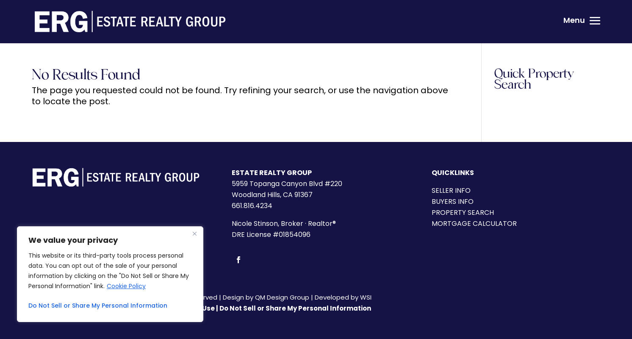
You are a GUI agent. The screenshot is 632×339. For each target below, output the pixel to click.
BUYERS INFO (453, 201)
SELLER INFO (451, 190)
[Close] (194, 233)
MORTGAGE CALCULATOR (474, 223)
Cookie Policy (126, 286)
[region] (110, 274)
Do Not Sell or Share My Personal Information (97, 305)
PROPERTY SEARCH (463, 212)
